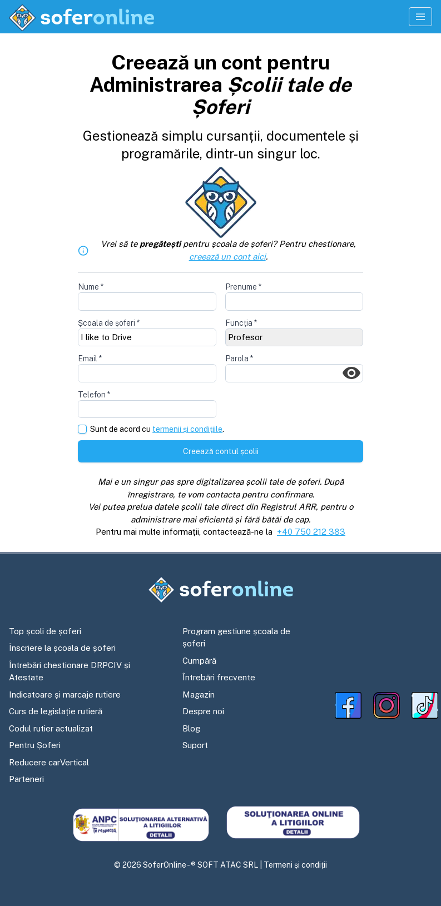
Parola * (239, 358)
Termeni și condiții (295, 864)
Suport (195, 745)
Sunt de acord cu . (157, 429)
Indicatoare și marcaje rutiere (65, 694)
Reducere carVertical (49, 762)
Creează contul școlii (221, 451)
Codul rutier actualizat (51, 728)
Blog (191, 728)
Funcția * (241, 322)
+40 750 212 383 (311, 531)
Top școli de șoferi (45, 631)
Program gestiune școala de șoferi (236, 637)
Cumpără (199, 660)
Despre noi (203, 711)
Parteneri (26, 779)
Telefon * (94, 394)
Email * (90, 358)
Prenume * (243, 286)
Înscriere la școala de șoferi (62, 648)
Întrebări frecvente (218, 677)
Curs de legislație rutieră (55, 711)
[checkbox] (82, 429)
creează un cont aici (227, 256)
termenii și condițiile (187, 429)
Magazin (198, 694)
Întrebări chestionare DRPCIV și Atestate (69, 671)
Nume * (90, 286)
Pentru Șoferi (35, 745)
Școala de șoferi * (109, 322)
